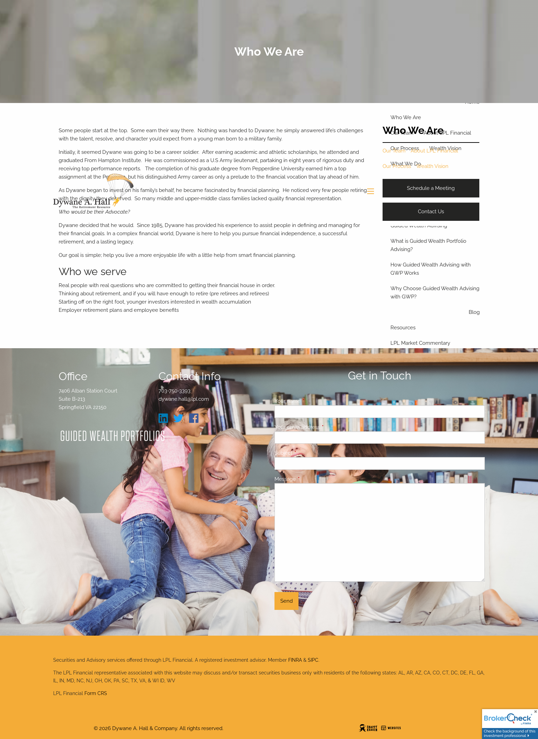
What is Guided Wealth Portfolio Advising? (428, 245)
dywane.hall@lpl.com (184, 399)
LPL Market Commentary (420, 343)
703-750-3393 (174, 391)
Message (310, 479)
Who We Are (405, 117)
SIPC (313, 660)
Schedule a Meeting (431, 188)
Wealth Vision (432, 166)
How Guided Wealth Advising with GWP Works (430, 269)
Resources (403, 328)
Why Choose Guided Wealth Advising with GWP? (434, 292)
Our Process (397, 166)
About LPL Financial (434, 151)
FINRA (295, 660)
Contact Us (431, 211)
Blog (474, 312)
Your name (312, 401)
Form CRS (95, 693)
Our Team (394, 151)
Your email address (322, 427)
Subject (308, 453)
